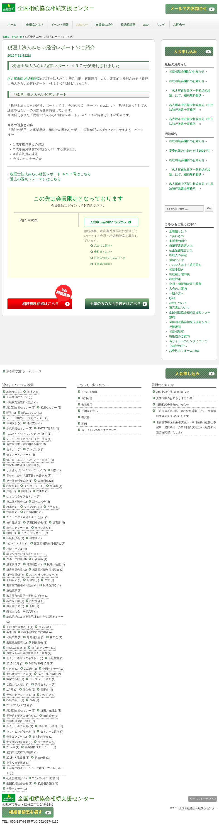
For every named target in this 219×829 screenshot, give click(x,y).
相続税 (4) (12, 486)
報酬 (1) (11, 533)
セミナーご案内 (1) (51, 731)
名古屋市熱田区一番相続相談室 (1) (27, 595)
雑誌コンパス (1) (31, 412)
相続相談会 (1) (15, 538)
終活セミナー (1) (45, 684)
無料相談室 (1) (35, 637)
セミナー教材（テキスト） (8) (24, 658)
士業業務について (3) (19, 397)
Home (5, 36)
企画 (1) (34, 700)
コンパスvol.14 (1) (17, 543)
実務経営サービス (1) (19, 674)
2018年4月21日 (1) (17, 757)
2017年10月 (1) (33, 512)
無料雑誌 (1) (13, 522)
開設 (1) (11, 412)
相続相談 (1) (36, 601)
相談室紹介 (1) (15, 700)
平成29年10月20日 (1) (19, 627)
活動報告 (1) (34, 564)
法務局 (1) (12, 512)
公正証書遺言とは (181, 250)
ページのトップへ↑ (202, 799)
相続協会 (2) (47, 694)
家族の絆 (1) (42, 757)
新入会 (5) (29, 689)
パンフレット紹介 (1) (42, 679)
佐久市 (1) (12, 668)
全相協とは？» (103, 251)
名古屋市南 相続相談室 (23, 78)
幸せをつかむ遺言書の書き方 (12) (26, 554)
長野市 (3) (47, 689)
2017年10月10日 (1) (41, 663)
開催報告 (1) (39, 642)
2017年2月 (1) (14, 663)
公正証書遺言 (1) (16, 778)
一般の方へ (176, 293)
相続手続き (176, 269)
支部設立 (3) (13, 580)
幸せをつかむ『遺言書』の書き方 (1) (28, 475)
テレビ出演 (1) (35, 449)
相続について (178, 303)
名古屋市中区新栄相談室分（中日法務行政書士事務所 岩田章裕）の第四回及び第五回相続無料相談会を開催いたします (186, 427)
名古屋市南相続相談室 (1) (22, 585)
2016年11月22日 (19, 55)
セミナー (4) (13, 449)
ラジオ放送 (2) (46, 742)
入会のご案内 (178, 288)
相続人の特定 (178, 255)
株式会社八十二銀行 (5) (43, 574)
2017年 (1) (12, 747)
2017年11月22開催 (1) (19, 705)
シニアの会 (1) (33, 506)
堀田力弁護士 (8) (51, 710)
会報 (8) (11, 632)
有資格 (85, 417)
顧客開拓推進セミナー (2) (40, 747)
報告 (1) (56, 470)
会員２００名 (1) (16, 736)
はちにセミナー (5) (17, 527)
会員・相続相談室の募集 (185, 284)
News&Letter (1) (16, 647)
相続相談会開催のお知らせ (186, 71)
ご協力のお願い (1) (17, 684)
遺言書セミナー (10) (44, 647)
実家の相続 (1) (15, 679)
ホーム (11, 24)
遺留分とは (176, 260)
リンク (161, 24)
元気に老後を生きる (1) (20, 694)
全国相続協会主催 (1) (19, 783)
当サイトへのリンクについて (188, 341)
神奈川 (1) (35, 538)
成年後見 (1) (13, 564)
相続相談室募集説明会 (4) (37, 632)
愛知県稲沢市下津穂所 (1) (22, 752)
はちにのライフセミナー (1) (23, 496)
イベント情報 (60, 24)
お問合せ (179, 24)
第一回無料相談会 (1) (19, 480)
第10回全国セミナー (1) (20, 407)
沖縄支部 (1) (34, 423)
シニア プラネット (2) (34, 533)
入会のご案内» (103, 245)
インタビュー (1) (34, 486)
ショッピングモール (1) (20, 731)
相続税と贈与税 (179, 274)
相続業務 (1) (56, 658)
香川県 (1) (42, 491)
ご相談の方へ (178, 346)
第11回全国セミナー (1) (20, 710)
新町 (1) (34, 606)
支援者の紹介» (103, 263)
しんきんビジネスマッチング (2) (26, 470)
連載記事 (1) (13, 590)
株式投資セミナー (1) (19, 428)
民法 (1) (49, 580)
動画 (84, 423)
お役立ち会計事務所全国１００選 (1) (28, 653)
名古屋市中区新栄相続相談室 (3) (26, 444)
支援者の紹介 (104, 24)
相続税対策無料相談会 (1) (22, 402)
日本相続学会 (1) (42, 736)
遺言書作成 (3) (15, 606)
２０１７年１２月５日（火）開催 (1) (28, 439)
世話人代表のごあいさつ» (110, 257)
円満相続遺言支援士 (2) (20, 721)
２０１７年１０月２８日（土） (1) (27, 517)
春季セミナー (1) (16, 788)
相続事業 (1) (13, 637)
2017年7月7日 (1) (48, 428)
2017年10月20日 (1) (51, 726)
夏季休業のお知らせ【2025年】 (190, 150)
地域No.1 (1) (14, 391)
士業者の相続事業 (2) (19, 742)
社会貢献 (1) (39, 559)
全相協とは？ (35, 24)
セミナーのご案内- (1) (19, 726)
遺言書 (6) (59, 522)
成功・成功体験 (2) (49, 674)
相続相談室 (128, 24)
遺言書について (179, 307)
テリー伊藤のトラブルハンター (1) (27, 418)
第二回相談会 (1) (16, 501)
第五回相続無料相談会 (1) (49, 543)
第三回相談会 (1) (37, 522)
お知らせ (82, 24)
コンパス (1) (46, 627)
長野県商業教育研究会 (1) (22, 715)
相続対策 (175, 279)
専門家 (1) (53, 506)
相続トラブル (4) (16, 548)
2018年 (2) (30, 668)
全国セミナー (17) (53, 668)
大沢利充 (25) (46, 480)
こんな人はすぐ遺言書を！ (186, 264)
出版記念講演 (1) (16, 642)
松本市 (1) (12, 506)
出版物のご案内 (179, 336)
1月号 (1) (11, 689)
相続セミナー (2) (51, 407)
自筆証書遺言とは (181, 245)
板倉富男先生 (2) (16, 569)
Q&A (146, 24)
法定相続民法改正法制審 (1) (23, 465)
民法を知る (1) (52, 585)
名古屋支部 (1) (15, 601)
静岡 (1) (26, 491)
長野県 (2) (33, 580)
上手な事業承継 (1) (17, 762)
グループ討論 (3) (16, 559)
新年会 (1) (56, 637)
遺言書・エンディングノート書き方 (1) (30, 459)
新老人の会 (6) (41, 501)
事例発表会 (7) (44, 527)
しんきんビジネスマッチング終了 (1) (28, 433)
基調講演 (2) (13, 423)
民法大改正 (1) (56, 564)
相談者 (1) (56, 486)
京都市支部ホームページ (23, 371)
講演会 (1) (33, 391)
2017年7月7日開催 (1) (45, 778)
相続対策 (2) (50, 715)
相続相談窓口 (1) (48, 783)
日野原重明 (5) (15, 574)
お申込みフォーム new (184, 350)
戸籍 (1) (11, 491)
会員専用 (86, 404)
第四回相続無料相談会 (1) (47, 569)
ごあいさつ (176, 236)
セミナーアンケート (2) (20, 454)
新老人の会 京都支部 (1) (22, 611)
